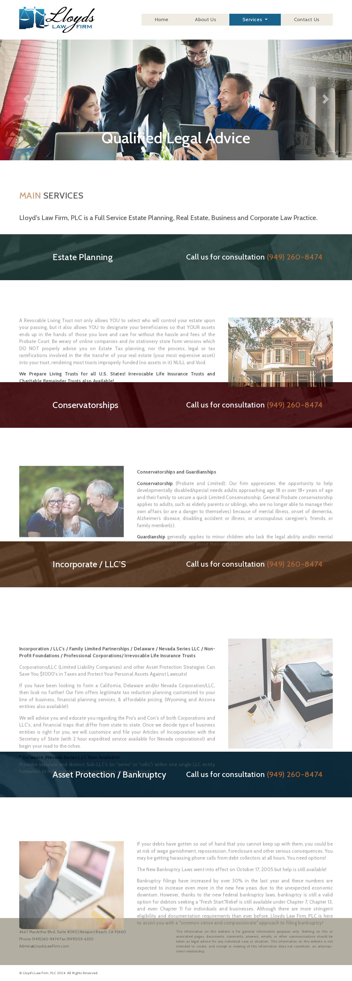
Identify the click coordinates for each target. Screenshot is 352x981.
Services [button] (253, 21)
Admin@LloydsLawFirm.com (44, 946)
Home (162, 21)
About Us (205, 21)
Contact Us (307, 21)
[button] (26, 80)
